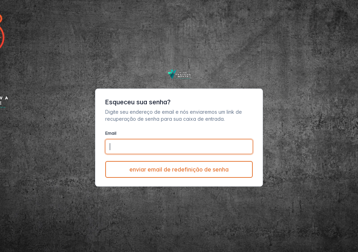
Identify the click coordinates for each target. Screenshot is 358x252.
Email (110, 133)
